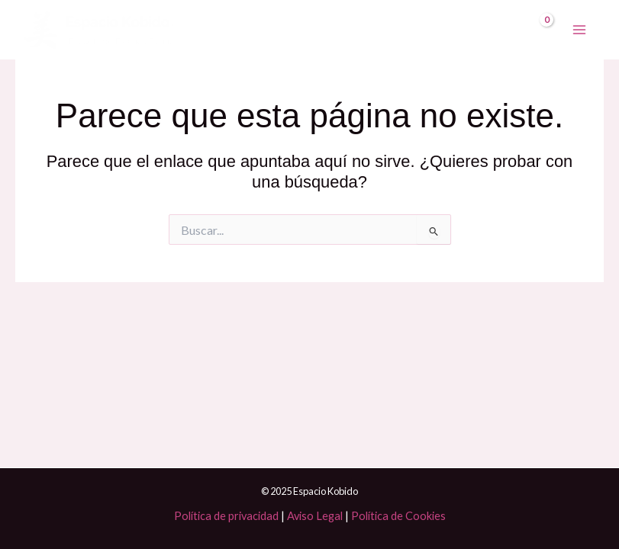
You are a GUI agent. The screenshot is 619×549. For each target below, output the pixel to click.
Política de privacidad (226, 515)
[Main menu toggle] (579, 29)
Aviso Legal (315, 515)
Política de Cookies (398, 515)
